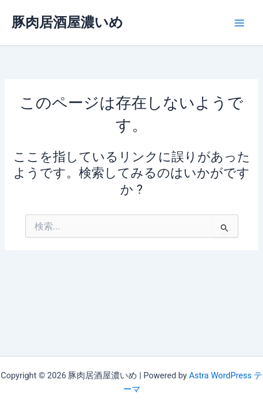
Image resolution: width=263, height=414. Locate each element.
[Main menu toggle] (239, 23)
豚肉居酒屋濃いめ (67, 22)
